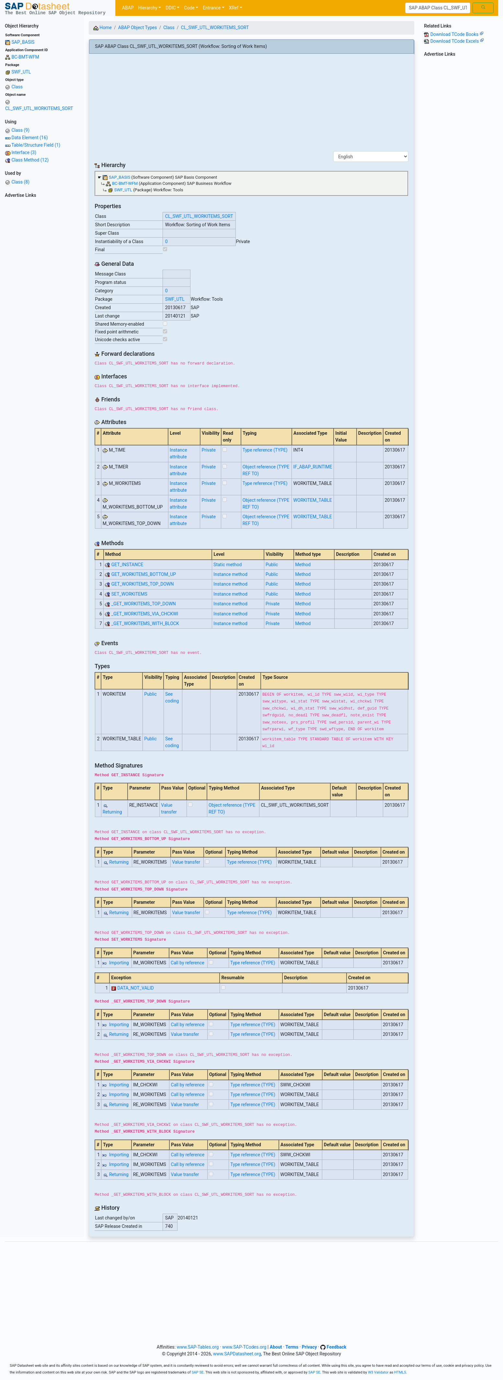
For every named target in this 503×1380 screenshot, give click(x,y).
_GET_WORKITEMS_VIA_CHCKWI (144, 613)
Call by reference (187, 962)
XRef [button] (234, 7)
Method (303, 564)
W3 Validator (378, 1372)
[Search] (437, 8)
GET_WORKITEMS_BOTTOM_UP (143, 574)
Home (102, 27)
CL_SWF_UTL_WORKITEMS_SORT (39, 108)
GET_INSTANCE (127, 564)
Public (272, 564)
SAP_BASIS (22, 42)
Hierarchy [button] (147, 7)
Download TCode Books (457, 34)
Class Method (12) (30, 160)
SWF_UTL (21, 71)
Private (209, 450)
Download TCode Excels (457, 41)
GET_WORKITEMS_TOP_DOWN (142, 584)
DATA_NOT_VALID (135, 988)
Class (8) (20, 182)
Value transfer (186, 862)
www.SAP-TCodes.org (244, 1347)
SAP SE (198, 1372)
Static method (227, 564)
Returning (112, 811)
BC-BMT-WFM (25, 57)
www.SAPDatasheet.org (237, 1353)
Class (17, 86)
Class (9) (20, 130)
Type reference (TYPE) (265, 450)
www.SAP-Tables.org (198, 1347)
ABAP (128, 7)
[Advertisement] (42, 297)
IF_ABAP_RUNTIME (312, 466)
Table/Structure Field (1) (35, 145)
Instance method (230, 574)
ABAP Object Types (137, 27)
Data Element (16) (29, 137)
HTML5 (400, 1372)
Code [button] (189, 7)
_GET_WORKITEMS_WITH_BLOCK (145, 623)
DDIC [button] (171, 7)
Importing (119, 962)
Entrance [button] (212, 7)
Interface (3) (23, 152)
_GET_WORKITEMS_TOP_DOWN (143, 603)
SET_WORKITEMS (129, 594)
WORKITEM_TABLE (312, 500)
